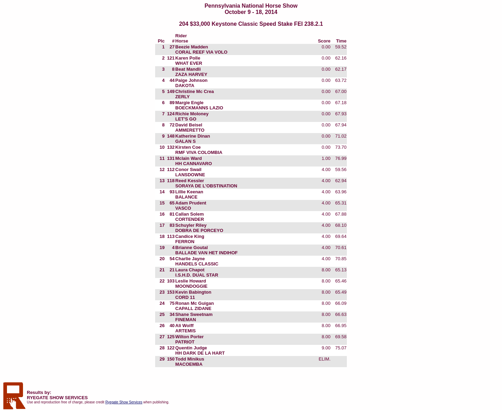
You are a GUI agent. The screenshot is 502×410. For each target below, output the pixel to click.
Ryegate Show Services (123, 402)
